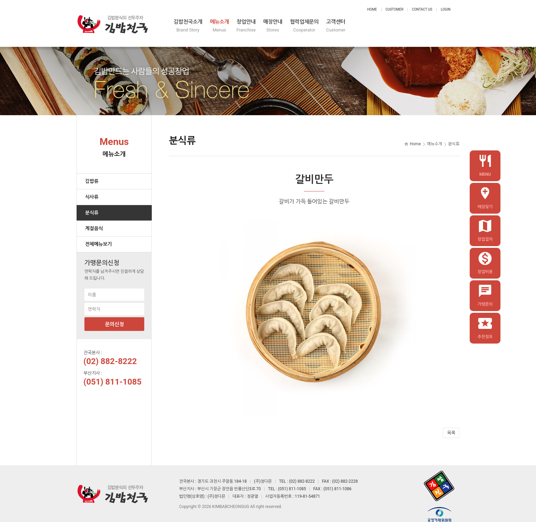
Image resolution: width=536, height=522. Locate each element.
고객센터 (440, 26)
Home (372, 9)
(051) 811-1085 (112, 376)
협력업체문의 (394, 26)
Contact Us (422, 9)
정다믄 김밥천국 (112, 20)
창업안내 (310, 26)
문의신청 (114, 319)
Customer (394, 9)
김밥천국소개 (225, 26)
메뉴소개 (270, 26)
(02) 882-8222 (110, 355)
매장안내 (349, 26)
